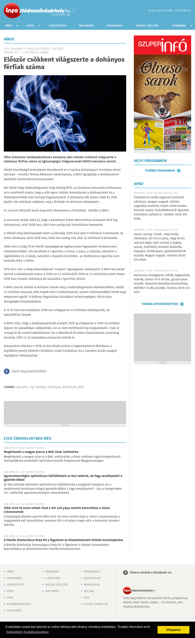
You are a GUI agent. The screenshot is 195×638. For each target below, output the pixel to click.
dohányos (54, 387)
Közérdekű (52, 572)
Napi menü (52, 591)
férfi (81, 387)
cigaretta (21, 387)
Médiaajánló (92, 572)
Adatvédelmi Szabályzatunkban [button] (27, 632)
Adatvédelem (92, 578)
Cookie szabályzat (96, 604)
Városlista (73, 10)
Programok (115, 26)
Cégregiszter (57, 26)
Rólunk (89, 591)
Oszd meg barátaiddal (28, 371)
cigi (31, 387)
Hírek (9, 26)
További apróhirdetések (159, 304)
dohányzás (69, 387)
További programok (160, 170)
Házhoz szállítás (147, 26)
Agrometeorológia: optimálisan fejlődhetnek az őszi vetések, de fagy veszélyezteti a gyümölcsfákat (63, 478)
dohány (41, 387)
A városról (52, 578)
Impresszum (91, 585)
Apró (10, 598)
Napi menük (86, 26)
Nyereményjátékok (19, 604)
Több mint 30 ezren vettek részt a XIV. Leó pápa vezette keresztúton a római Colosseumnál (57, 510)
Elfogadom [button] (174, 629)
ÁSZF (87, 598)
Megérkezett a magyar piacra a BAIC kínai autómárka (41, 452)
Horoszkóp (14, 611)
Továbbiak (179, 26)
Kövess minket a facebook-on (150, 572)
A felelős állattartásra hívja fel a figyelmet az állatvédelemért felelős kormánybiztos (63, 540)
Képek (30, 26)
